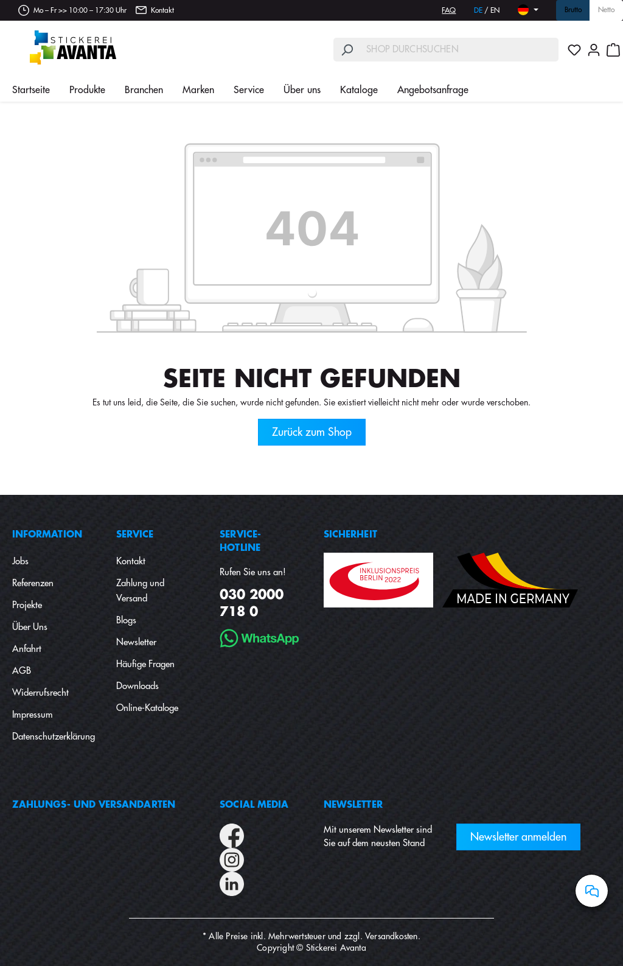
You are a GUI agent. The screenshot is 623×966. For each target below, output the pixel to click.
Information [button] (47, 534)
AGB (21, 671)
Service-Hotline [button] (240, 541)
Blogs (126, 620)
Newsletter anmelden (518, 836)
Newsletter (136, 642)
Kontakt (162, 10)
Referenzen (33, 583)
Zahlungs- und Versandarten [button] (93, 805)
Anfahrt (26, 649)
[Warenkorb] (613, 49)
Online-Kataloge (147, 708)
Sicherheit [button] (350, 534)
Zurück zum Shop (312, 432)
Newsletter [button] (353, 805)
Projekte (27, 605)
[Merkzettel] (574, 49)
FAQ (449, 10)
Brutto (573, 10)
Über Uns (29, 627)
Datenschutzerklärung (53, 736)
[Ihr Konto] (594, 49)
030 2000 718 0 (252, 603)
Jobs (20, 561)
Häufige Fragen (145, 664)
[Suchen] (347, 49)
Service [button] (135, 534)
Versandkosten (391, 936)
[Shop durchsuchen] (460, 49)
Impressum (32, 714)
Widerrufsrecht (40, 693)
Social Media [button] (254, 805)
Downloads (137, 686)
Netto (606, 10)
